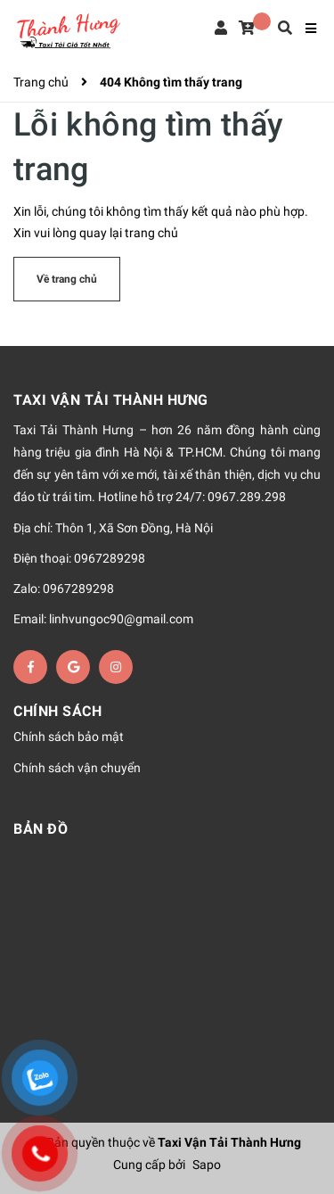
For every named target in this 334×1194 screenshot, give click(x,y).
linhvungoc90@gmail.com (121, 619)
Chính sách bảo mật (68, 737)
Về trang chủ (67, 279)
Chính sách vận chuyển (77, 768)
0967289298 (109, 558)
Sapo (206, 1164)
